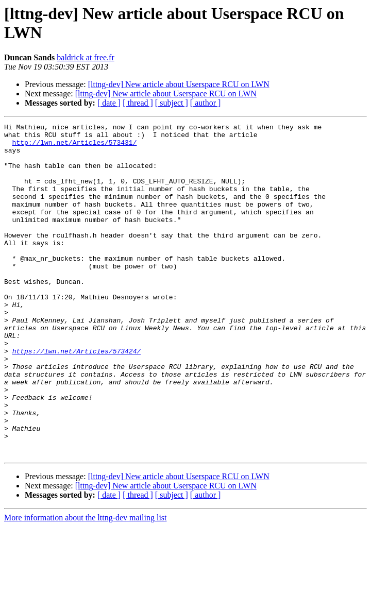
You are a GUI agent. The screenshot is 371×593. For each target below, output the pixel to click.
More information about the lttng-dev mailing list (85, 584)
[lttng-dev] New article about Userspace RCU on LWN (178, 84)
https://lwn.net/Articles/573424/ (76, 397)
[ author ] (205, 102)
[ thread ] (138, 102)
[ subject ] (171, 102)
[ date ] (109, 102)
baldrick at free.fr (85, 57)
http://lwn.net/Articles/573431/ (74, 146)
